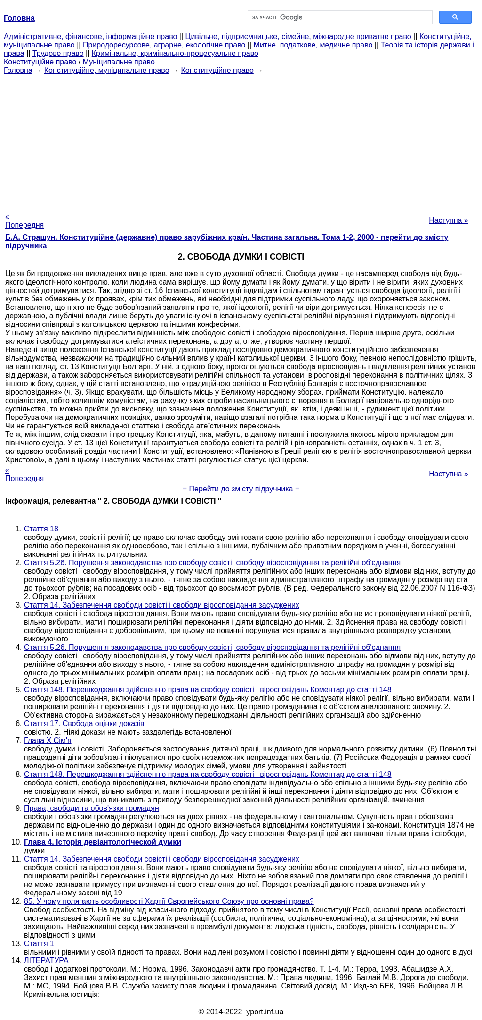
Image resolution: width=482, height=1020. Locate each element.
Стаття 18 (41, 529)
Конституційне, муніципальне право (106, 70)
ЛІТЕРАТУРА (46, 961)
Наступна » (448, 220)
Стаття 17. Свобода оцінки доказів (84, 723)
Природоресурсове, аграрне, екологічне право (164, 45)
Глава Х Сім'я (48, 740)
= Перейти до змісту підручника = (241, 489)
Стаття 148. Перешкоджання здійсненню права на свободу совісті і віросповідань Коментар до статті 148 (208, 690)
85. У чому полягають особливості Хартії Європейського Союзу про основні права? (169, 901)
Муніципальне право (119, 62)
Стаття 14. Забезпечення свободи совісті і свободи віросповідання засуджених (161, 605)
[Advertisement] (241, 140)
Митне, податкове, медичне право (313, 45)
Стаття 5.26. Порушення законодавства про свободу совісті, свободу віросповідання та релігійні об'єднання (212, 563)
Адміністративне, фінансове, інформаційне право (90, 36)
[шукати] (339, 17)
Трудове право (58, 53)
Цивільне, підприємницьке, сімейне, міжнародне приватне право (298, 36)
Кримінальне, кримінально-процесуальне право (175, 53)
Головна (18, 70)
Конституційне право (40, 62)
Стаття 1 (39, 944)
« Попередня (24, 221)
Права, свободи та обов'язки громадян (91, 808)
